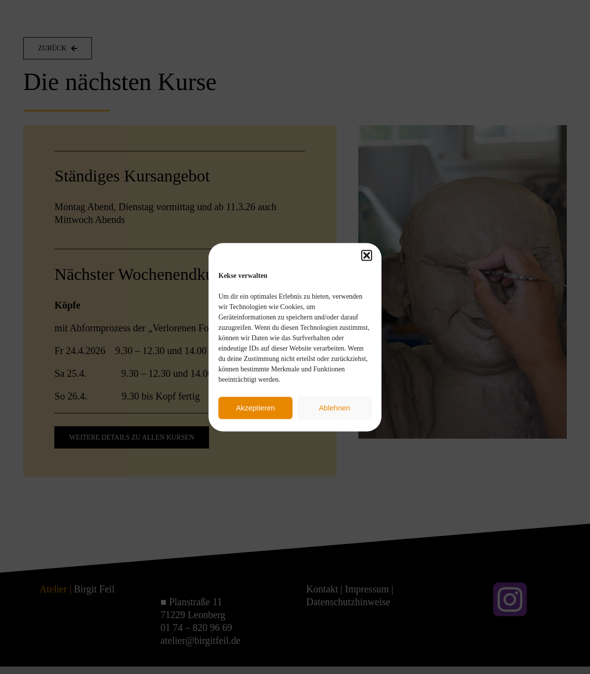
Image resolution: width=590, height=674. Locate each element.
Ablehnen (334, 408)
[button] (367, 255)
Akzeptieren (255, 408)
